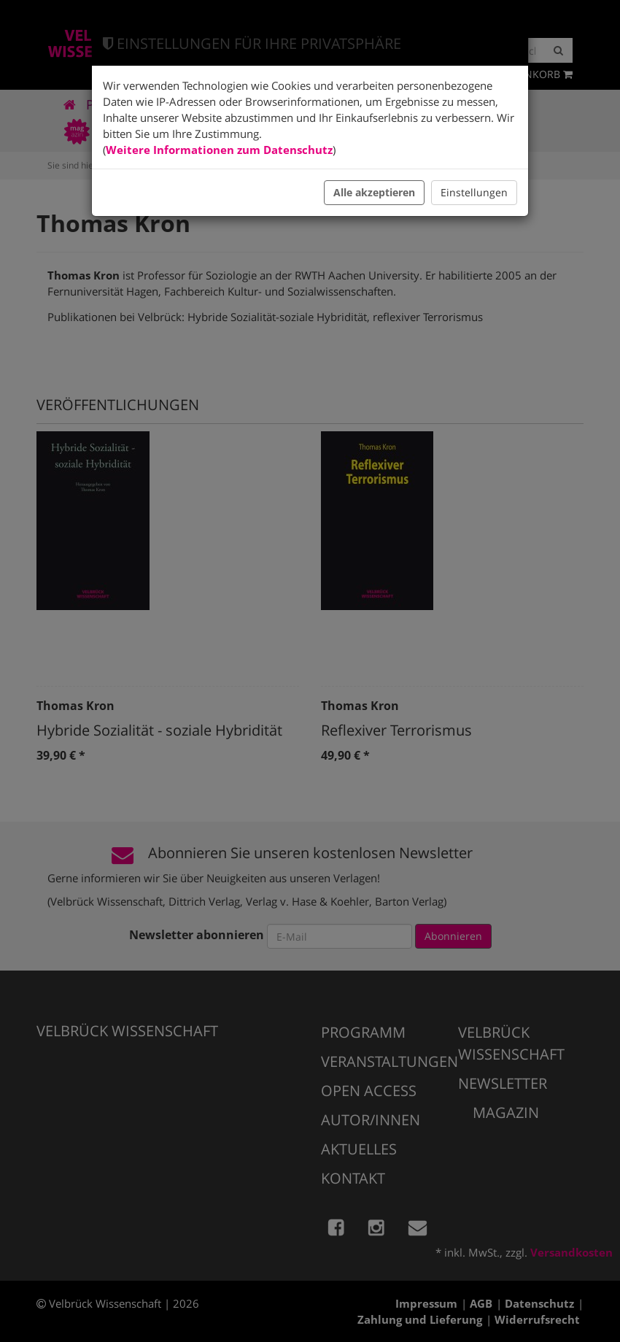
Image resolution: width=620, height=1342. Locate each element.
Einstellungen (474, 192)
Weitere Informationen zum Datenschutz (219, 149)
